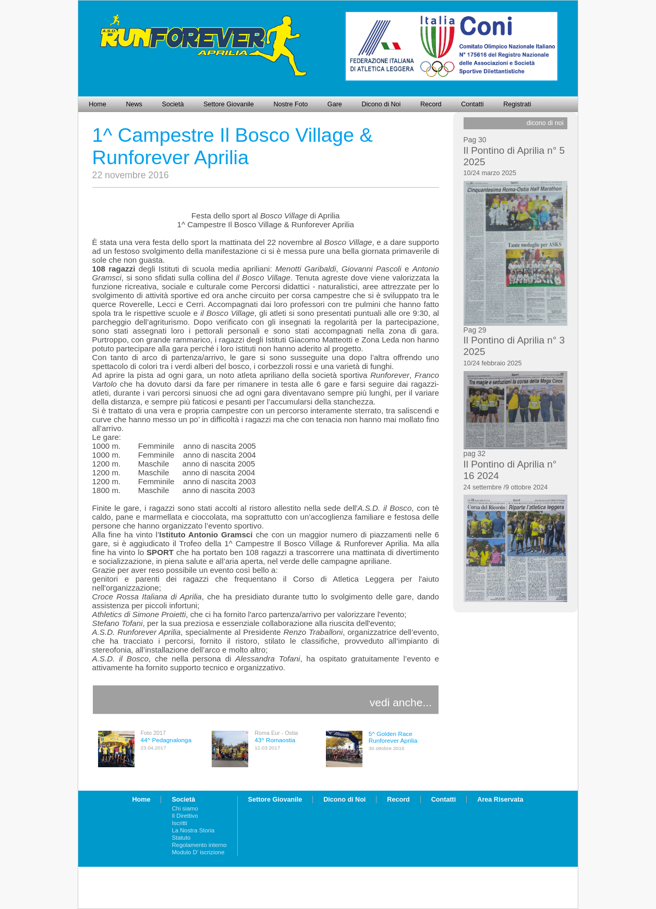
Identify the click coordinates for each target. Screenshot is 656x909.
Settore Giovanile (228, 104)
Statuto (181, 837)
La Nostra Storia (193, 830)
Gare (334, 104)
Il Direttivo (185, 816)
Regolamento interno (199, 845)
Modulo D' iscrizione (198, 852)
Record (431, 104)
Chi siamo (185, 808)
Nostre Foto (290, 104)
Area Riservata (500, 799)
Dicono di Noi (380, 104)
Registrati (517, 104)
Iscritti (179, 823)
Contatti (472, 104)
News (134, 104)
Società (173, 104)
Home (97, 104)
